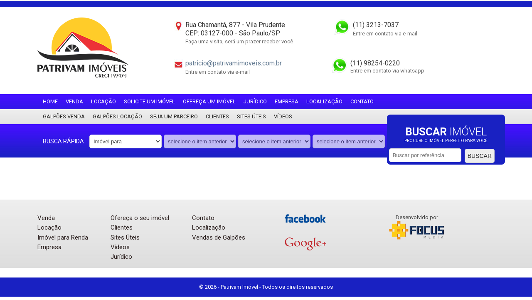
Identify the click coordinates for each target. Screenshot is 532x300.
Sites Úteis (251, 116)
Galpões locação (117, 116)
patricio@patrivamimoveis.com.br (233, 63)
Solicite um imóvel (149, 101)
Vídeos (283, 116)
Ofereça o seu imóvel (140, 218)
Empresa (286, 101)
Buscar (480, 155)
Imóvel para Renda (62, 237)
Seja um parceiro (174, 116)
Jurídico (255, 101)
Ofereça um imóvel (209, 101)
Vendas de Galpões (218, 237)
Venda (74, 101)
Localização (324, 101)
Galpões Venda (64, 116)
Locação (103, 101)
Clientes (217, 116)
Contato (362, 101)
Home (50, 101)
